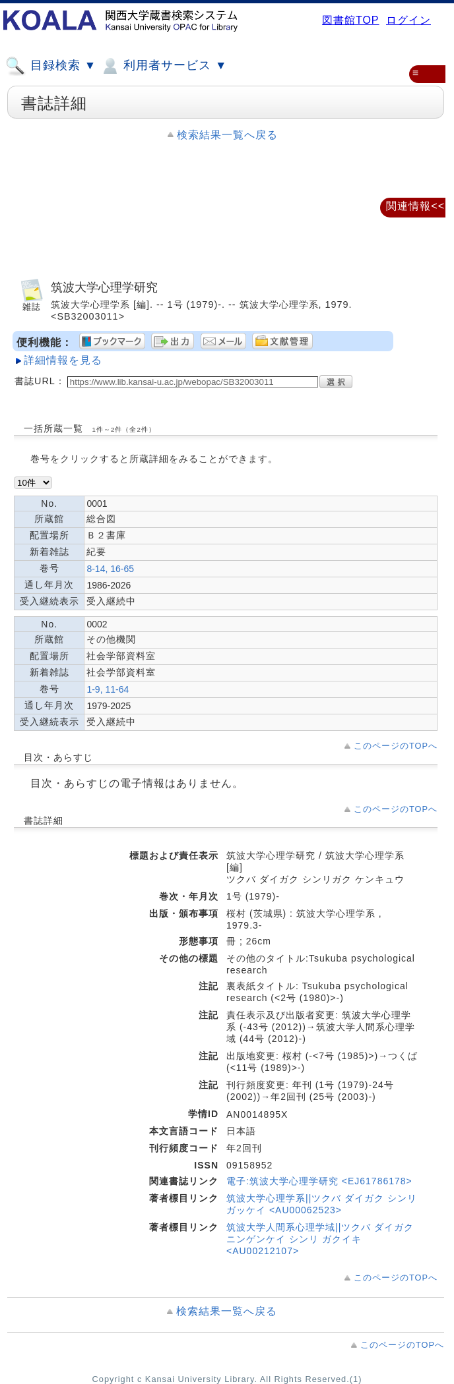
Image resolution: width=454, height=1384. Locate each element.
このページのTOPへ (396, 746)
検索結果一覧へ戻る (227, 134)
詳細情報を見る (63, 360)
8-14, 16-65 (110, 568)
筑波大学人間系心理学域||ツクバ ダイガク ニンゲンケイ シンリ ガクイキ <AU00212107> (320, 1239)
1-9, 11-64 (107, 689)
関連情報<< (415, 206)
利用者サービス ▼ (163, 66)
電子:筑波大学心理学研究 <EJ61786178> (319, 1181)
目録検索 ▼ (50, 66)
